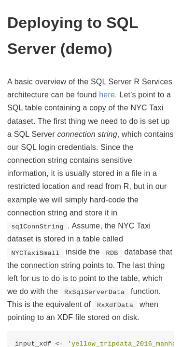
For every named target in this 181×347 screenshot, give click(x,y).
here (107, 95)
